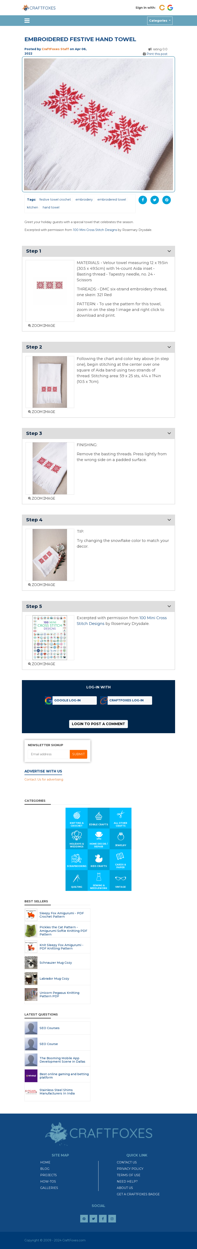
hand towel (51, 207)
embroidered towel (111, 199)
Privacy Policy (130, 1168)
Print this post (157, 54)
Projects (48, 1175)
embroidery (84, 199)
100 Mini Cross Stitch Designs (95, 230)
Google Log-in (67, 700)
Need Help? (127, 1181)
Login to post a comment (98, 724)
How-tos (48, 1181)
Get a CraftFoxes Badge (138, 1194)
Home (45, 1162)
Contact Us (127, 1162)
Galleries (49, 1187)
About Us (125, 1187)
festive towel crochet (55, 199)
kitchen (32, 207)
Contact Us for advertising (43, 779)
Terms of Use (128, 1175)
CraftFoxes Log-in (126, 700)
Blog (44, 1168)
